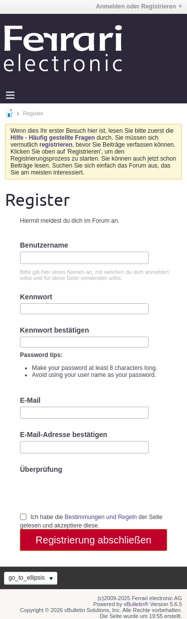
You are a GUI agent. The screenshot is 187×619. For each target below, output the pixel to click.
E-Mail (30, 400)
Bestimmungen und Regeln (101, 517)
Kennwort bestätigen (54, 330)
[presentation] (96, 492)
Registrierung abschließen (93, 539)
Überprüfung (41, 469)
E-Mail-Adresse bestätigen (63, 435)
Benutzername (44, 245)
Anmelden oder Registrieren (139, 6)
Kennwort (36, 297)
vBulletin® (136, 604)
